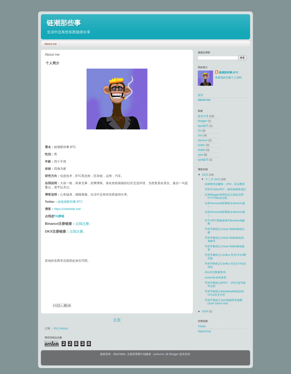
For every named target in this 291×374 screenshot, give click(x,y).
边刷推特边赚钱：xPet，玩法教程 (225, 183)
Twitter (202, 326)
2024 (205, 311)
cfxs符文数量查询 (215, 272)
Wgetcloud (204, 331)
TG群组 (59, 216)
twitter (201, 145)
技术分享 (203, 116)
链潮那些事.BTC (229, 72)
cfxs (200, 135)
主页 (117, 320)
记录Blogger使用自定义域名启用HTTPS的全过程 (224, 196)
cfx (199, 130)
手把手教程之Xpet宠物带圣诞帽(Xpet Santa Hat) (223, 302)
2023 (205, 174)
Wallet (201, 149)
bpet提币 (203, 125)
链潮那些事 (64, 23)
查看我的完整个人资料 (228, 77)
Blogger (174, 354)
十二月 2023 (213, 179)
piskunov (159, 354)
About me (51, 43)
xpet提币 (203, 159)
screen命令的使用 (215, 277)
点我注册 (82, 224)
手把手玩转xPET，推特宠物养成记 (225, 189)
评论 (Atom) (60, 328)
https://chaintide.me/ (67, 209)
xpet (200, 154)
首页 (200, 95)
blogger (202, 120)
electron (203, 140)
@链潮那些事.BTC (70, 201)
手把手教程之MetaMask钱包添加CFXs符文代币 (224, 293)
